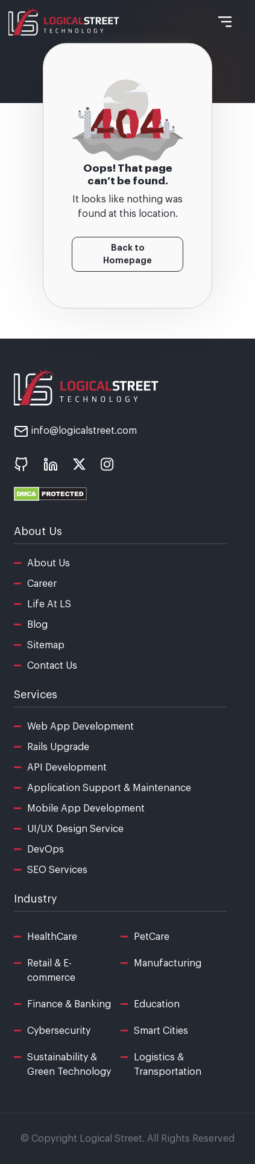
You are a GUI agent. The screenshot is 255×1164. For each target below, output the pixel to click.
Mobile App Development (86, 808)
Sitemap (46, 645)
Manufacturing (167, 963)
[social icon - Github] (21, 464)
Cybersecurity (58, 1031)
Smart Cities (161, 1031)
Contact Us (52, 666)
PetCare (151, 937)
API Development (67, 767)
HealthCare (52, 937)
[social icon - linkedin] (50, 464)
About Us (48, 563)
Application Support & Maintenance (109, 788)
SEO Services (57, 870)
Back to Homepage (127, 253)
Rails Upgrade (58, 747)
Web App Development (80, 726)
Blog (37, 625)
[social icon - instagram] (108, 464)
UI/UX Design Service (75, 829)
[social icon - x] (79, 464)
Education (157, 1004)
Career (42, 584)
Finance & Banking (69, 1004)
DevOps (45, 849)
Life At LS (49, 604)
